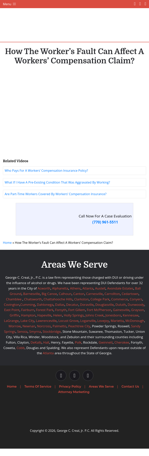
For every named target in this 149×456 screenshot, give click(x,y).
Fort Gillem (76, 317)
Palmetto (60, 333)
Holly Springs (74, 322)
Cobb (20, 355)
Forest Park (44, 317)
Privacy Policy (70, 394)
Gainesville (121, 317)
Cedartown (130, 301)
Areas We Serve (101, 394)
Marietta (117, 328)
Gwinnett (106, 349)
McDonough (134, 328)
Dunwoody (136, 311)
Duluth (120, 311)
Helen (57, 322)
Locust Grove (68, 328)
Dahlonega (45, 311)
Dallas (59, 311)
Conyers (136, 306)
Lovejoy (103, 328)
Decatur (72, 311)
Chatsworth (33, 306)
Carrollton (112, 301)
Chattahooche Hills (57, 306)
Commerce (119, 306)
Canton (78, 301)
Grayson (137, 317)
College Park (99, 306)
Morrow (15, 333)
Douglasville (104, 311)
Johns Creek (95, 322)
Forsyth (61, 317)
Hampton (28, 322)
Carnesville (94, 301)
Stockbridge (52, 339)
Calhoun (65, 301)
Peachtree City (79, 333)
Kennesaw (131, 322)
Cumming (27, 311)
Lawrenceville (46, 328)
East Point (11, 317)
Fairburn (27, 317)
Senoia (22, 339)
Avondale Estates (120, 295)
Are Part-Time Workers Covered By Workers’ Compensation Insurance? (56, 201)
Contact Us (130, 394)
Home (7, 250)
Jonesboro (113, 322)
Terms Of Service (37, 394)
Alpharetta (60, 295)
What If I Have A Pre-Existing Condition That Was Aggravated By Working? (57, 189)
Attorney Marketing (73, 399)
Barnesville (31, 301)
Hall (46, 349)
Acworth (44, 295)
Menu (10, 4)
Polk (78, 349)
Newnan (29, 333)
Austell (100, 295)
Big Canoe (49, 301)
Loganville (88, 328)
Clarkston (81, 306)
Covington (11, 311)
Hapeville (44, 322)
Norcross (44, 333)
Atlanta (87, 295)
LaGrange (11, 328)
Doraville (87, 311)
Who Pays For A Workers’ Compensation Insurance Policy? (46, 178)
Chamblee (14, 306)
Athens (75, 295)
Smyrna (35, 339)
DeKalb (36, 349)
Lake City (27, 328)
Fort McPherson (99, 317)
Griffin (14, 322)
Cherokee (121, 349)
